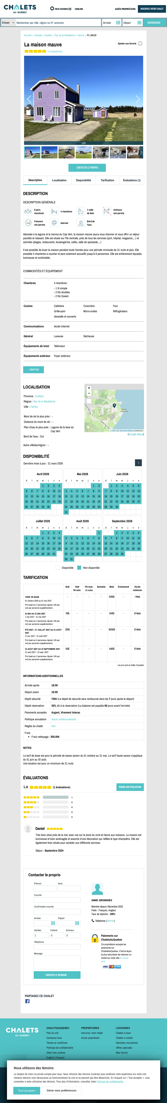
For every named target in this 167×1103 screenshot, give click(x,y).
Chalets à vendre (124, 1038)
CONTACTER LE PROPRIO (87, 167)
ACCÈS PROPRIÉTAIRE (125, 9)
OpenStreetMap (126, 431)
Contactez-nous (54, 1038)
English (50, 1057)
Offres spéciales (124, 1047)
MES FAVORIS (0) (63, 9)
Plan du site (52, 1033)
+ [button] (89, 388)
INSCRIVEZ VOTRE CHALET (151, 9)
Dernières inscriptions (127, 1043)
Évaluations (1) (132, 180)
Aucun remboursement (63, 719)
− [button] (89, 393)
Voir (53, 726)
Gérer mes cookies (55, 1052)
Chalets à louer (123, 1033)
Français (60, 1057)
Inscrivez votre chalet (92, 1033)
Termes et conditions (56, 1043)
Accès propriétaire (90, 1038)
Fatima (34, 407)
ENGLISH (79, 9)
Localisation (59, 180)
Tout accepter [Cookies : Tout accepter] (26, 1090)
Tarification (107, 180)
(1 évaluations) (55, 51)
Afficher (110, 921)
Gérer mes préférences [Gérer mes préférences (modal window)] (61, 1090)
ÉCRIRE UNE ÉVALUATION (130, 787)
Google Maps (136, 434)
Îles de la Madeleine (44, 401)
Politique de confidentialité (59, 1047)
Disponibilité (83, 180)
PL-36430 (91, 35)
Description (35, 180)
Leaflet (113, 431)
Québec (39, 396)
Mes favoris (122, 1052)
